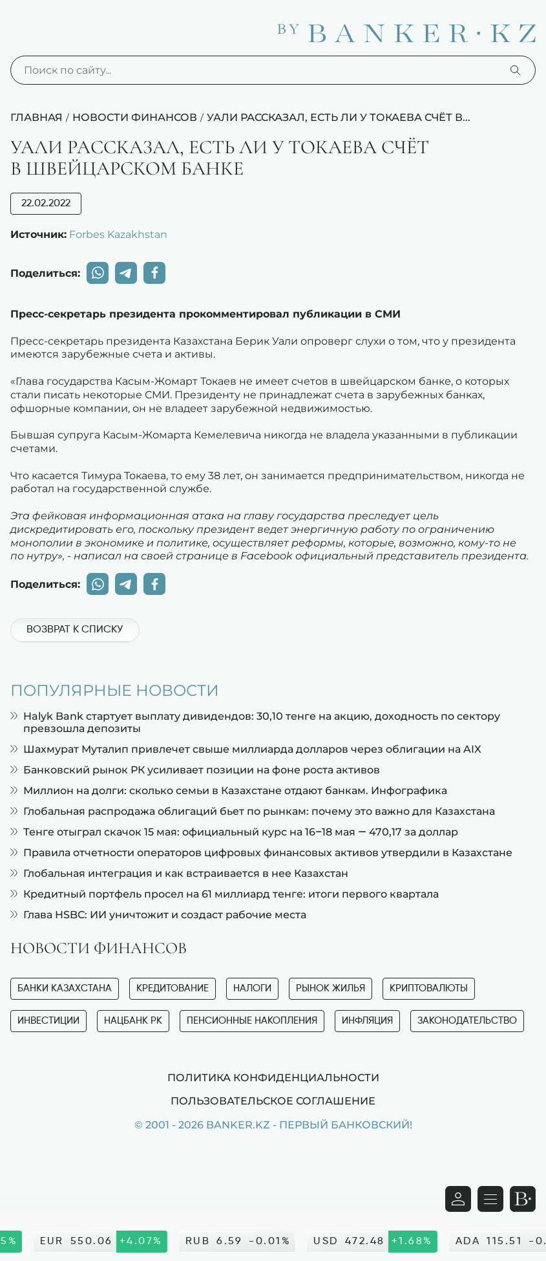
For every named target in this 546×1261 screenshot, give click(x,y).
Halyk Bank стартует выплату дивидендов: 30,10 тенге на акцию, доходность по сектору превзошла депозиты (255, 722)
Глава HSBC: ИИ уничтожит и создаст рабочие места (158, 915)
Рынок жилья (330, 988)
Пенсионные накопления (252, 1021)
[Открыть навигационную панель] (490, 1199)
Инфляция (367, 1021)
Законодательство (467, 1021)
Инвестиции (48, 1021)
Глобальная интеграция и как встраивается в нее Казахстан (179, 873)
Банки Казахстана (64, 988)
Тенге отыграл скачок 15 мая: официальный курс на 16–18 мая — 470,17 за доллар (234, 832)
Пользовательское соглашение (273, 1100)
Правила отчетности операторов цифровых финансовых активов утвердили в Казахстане (261, 852)
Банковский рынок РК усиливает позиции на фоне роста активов (195, 770)
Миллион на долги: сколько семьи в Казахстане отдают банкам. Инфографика (228, 790)
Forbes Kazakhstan (118, 234)
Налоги (252, 988)
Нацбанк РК (133, 1021)
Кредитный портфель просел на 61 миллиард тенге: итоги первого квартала (224, 894)
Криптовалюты (429, 988)
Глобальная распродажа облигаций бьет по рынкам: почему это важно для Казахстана (252, 811)
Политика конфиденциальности (273, 1077)
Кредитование (172, 988)
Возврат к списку (74, 630)
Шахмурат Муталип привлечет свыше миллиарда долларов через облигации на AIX (245, 749)
